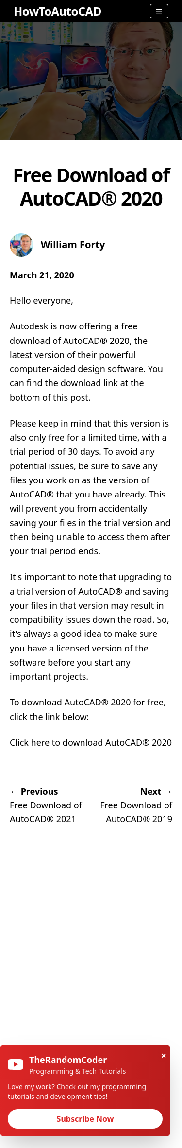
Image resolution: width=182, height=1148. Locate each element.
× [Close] (163, 1055)
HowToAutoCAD (57, 11)
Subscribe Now (85, 1119)
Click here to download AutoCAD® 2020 (91, 742)
